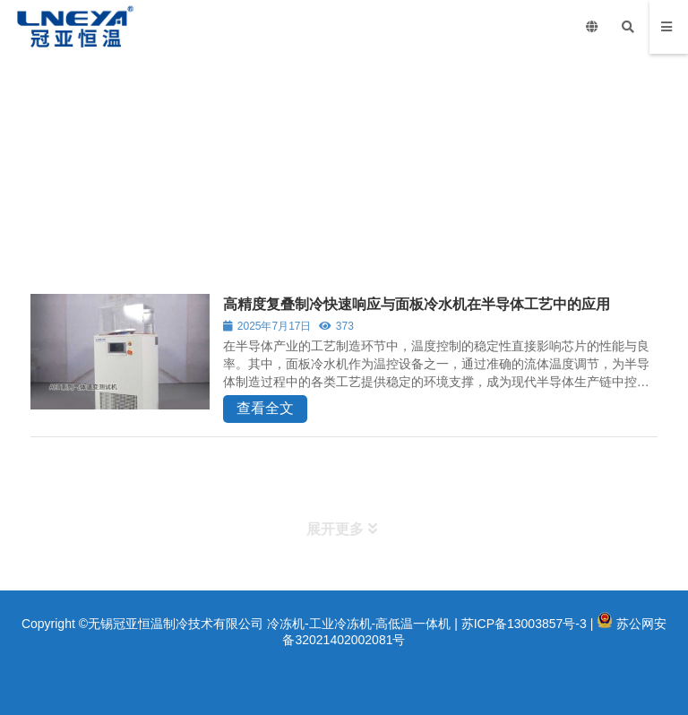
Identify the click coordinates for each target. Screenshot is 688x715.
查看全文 (265, 408)
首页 (35, 215)
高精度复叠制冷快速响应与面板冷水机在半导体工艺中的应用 (416, 304)
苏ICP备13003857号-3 (524, 623)
